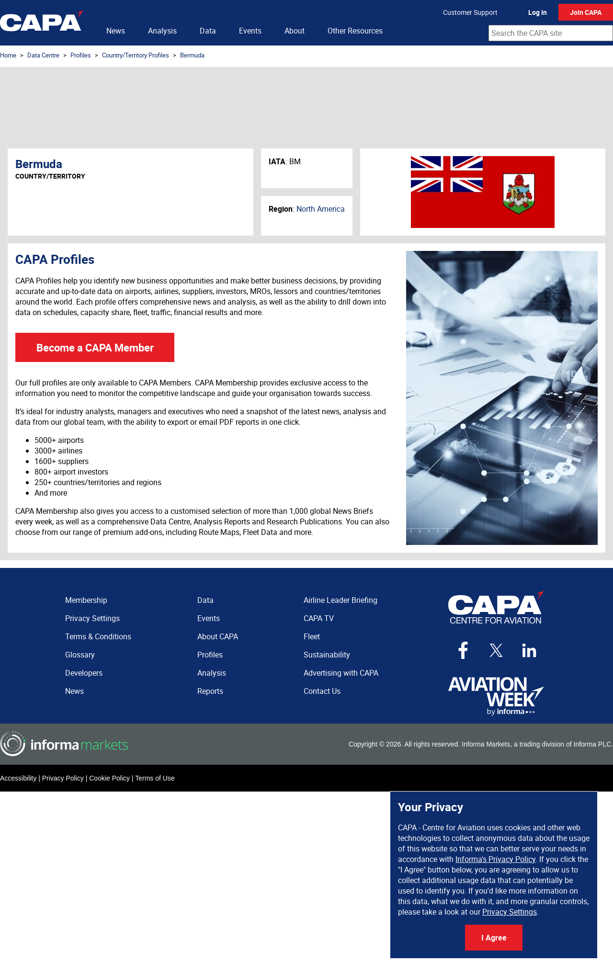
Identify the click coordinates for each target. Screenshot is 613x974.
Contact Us (322, 691)
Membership (86, 600)
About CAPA (217, 636)
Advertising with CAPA (341, 673)
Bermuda (192, 55)
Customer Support (470, 12)
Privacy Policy (63, 778)
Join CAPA (586, 12)
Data (208, 30)
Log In (537, 12)
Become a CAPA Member (95, 347)
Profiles (80, 55)
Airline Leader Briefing (340, 600)
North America (320, 209)
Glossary (80, 654)
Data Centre (43, 55)
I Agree (494, 937)
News (115, 30)
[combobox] (550, 33)
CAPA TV (319, 618)
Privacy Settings (509, 911)
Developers (83, 673)
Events (250, 30)
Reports (210, 691)
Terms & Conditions (98, 636)
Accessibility (18, 778)
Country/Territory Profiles (135, 55)
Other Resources (355, 30)
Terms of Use (154, 778)
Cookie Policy (109, 778)
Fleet (312, 636)
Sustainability (327, 654)
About (294, 30)
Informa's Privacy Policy (495, 859)
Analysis (162, 30)
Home (8, 55)
